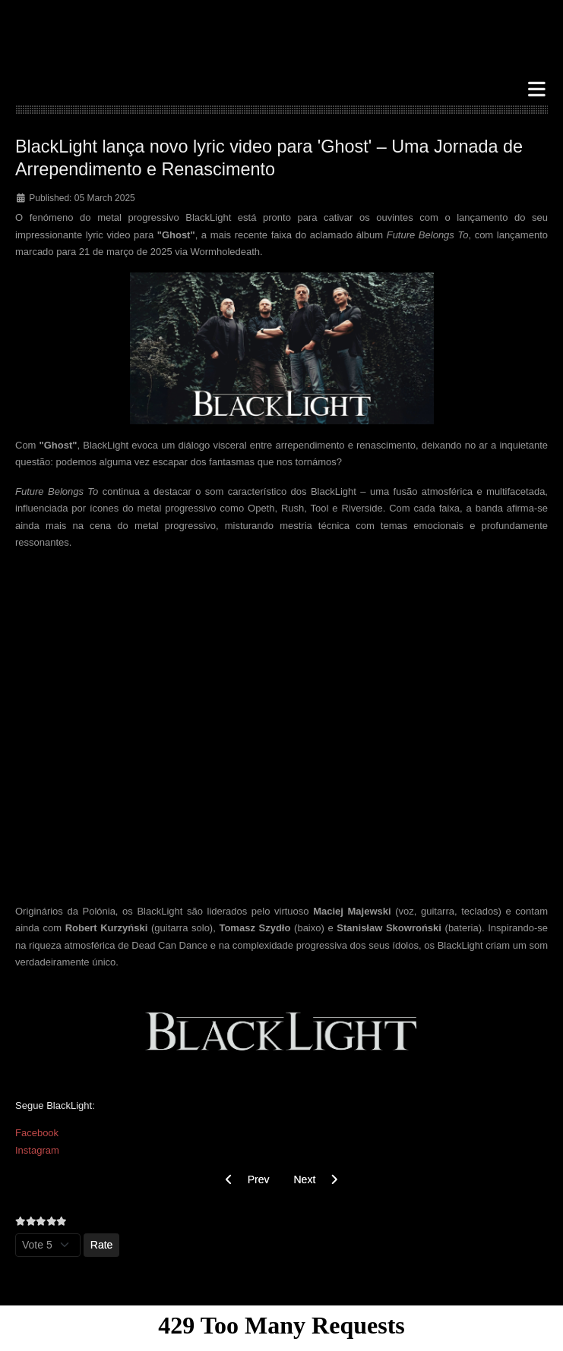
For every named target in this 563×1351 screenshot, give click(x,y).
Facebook (37, 1132)
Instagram (37, 1150)
